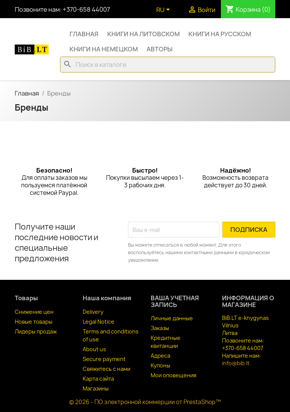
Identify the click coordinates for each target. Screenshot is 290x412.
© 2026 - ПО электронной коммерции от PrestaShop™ (145, 402)
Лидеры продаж (36, 331)
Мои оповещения (173, 375)
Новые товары (33, 321)
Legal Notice (98, 321)
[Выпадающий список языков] (164, 10)
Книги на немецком (103, 49)
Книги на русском (219, 34)
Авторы (160, 49)
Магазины (96, 388)
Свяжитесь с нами (106, 368)
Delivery (93, 311)
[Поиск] (167, 65)
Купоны (160, 365)
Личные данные (172, 318)
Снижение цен (34, 311)
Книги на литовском (143, 34)
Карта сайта (98, 378)
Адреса (160, 355)
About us (94, 349)
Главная (84, 34)
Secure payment (104, 359)
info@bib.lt (236, 363)
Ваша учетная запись (175, 301)
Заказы (160, 328)
